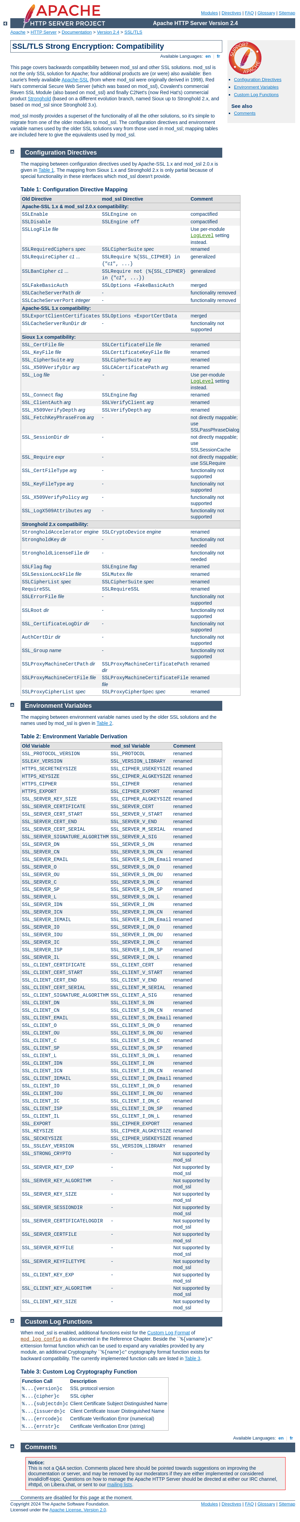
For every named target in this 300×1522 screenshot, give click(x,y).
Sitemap (287, 12)
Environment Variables (256, 87)
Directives (231, 12)
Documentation (77, 32)
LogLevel (202, 235)
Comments (245, 113)
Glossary (266, 12)
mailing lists (119, 1484)
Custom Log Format (168, 1332)
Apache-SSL (75, 79)
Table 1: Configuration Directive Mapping (74, 189)
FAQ (249, 12)
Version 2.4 (108, 32)
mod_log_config (41, 1339)
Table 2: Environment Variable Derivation (74, 736)
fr (219, 56)
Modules (209, 12)
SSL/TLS (133, 32)
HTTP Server (44, 32)
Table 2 (104, 723)
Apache (17, 32)
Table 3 (192, 1358)
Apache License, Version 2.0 (77, 1509)
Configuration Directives (257, 79)
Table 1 (46, 170)
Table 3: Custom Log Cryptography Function (79, 1372)
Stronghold (39, 98)
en (208, 56)
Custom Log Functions (256, 94)
